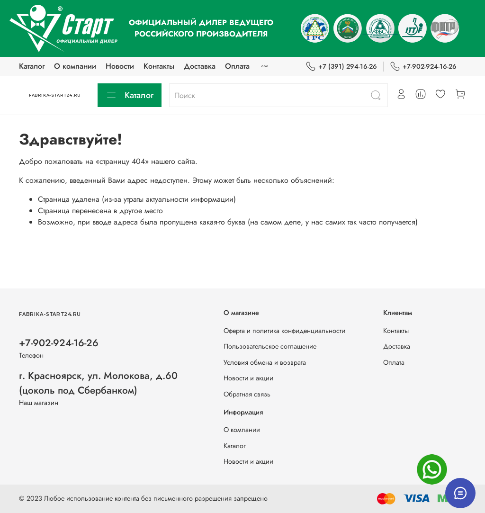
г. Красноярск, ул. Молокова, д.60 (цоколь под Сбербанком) (98, 383)
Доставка (200, 66)
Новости (120, 66)
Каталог (32, 66)
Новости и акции (248, 378)
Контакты (159, 66)
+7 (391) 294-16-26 (341, 67)
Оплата (237, 66)
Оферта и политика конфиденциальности (284, 330)
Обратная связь (247, 394)
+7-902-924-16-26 (423, 67)
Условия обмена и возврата (265, 362)
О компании (75, 66)
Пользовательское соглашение (270, 346)
